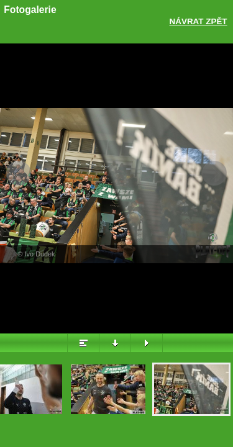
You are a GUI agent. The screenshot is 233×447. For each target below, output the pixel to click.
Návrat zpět (198, 21)
